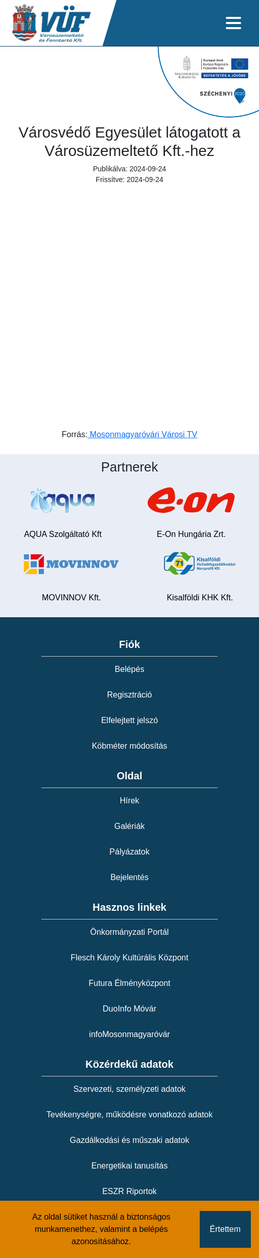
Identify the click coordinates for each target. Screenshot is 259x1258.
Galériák (129, 826)
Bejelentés (129, 877)
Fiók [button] (129, 644)
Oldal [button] (129, 775)
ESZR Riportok (129, 1191)
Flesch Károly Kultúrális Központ (129, 957)
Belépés (130, 669)
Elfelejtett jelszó (129, 720)
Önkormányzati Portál (129, 932)
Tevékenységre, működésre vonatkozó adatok (129, 1114)
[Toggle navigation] (233, 23)
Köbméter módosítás (130, 746)
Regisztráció (129, 694)
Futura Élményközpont (129, 983)
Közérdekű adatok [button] (129, 1064)
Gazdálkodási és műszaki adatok (130, 1140)
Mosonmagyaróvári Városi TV (142, 434)
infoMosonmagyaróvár (129, 1034)
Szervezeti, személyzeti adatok (130, 1089)
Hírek (129, 800)
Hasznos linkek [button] (129, 907)
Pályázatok (129, 851)
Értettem (225, 1229)
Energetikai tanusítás (129, 1165)
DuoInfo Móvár (129, 1008)
